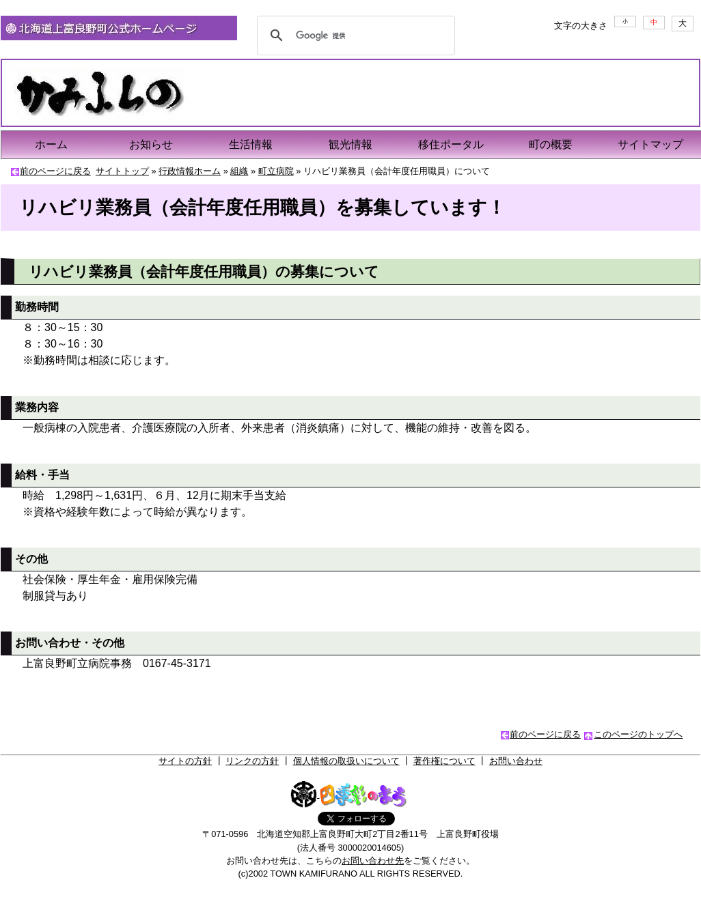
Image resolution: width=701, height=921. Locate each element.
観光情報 (350, 144)
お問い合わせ (515, 761)
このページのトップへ (638, 734)
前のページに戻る (55, 171)
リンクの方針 (252, 761)
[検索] (354, 35)
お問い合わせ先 (373, 860)
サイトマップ (650, 144)
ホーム (51, 144)
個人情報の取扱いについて (346, 761)
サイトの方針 (185, 761)
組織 (239, 171)
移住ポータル (451, 144)
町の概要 (551, 144)
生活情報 (251, 144)
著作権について (444, 761)
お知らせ (151, 144)
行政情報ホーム (190, 171)
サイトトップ (122, 171)
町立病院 (276, 171)
